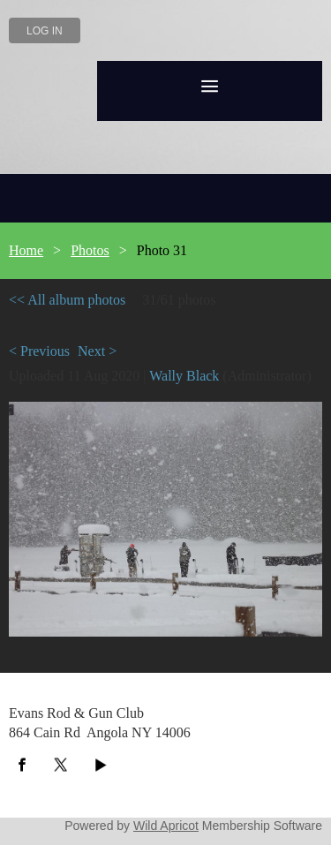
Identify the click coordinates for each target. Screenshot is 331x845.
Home (26, 250)
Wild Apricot (166, 826)
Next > (97, 350)
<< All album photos (67, 299)
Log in (44, 31)
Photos (90, 250)
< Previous (39, 350)
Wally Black (184, 375)
